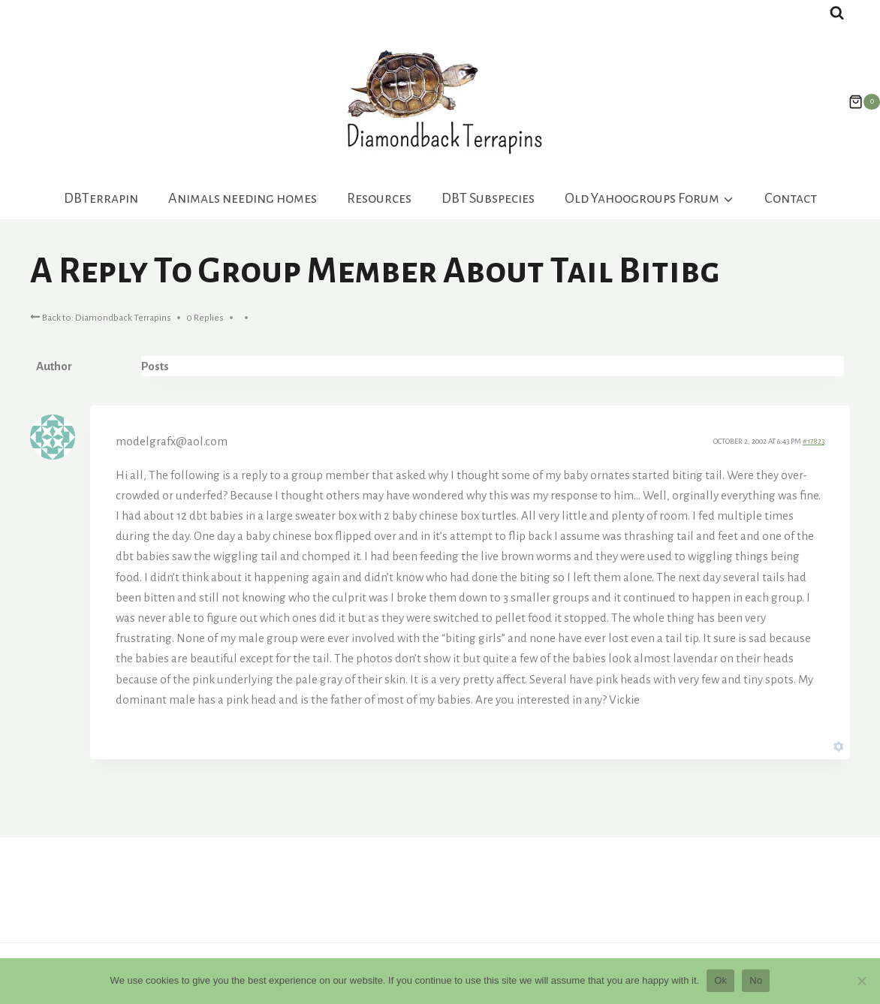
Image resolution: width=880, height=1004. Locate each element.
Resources (379, 198)
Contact (790, 198)
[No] (861, 980)
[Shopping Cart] (856, 102)
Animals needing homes (242, 198)
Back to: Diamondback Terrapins (100, 316)
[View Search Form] (837, 13)
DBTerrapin (101, 198)
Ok (720, 980)
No (755, 980)
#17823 (813, 441)
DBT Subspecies (488, 198)
